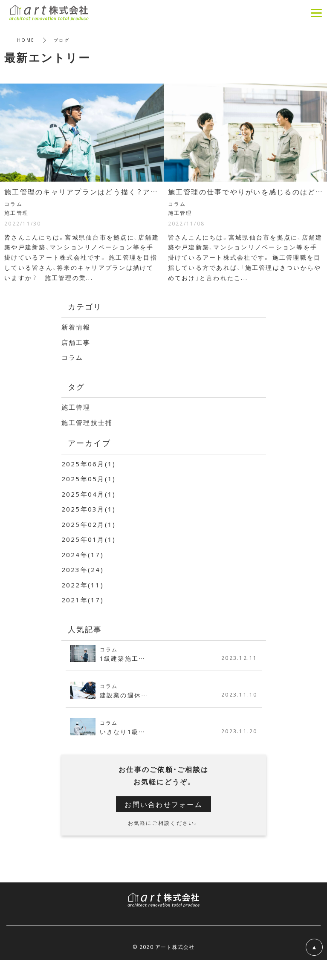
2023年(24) (82, 569)
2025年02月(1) (88, 524)
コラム (72, 357)
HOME (26, 40)
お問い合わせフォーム (163, 804)
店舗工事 (76, 342)
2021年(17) (82, 599)
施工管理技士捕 (87, 422)
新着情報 (76, 327)
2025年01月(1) (88, 539)
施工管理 (76, 407)
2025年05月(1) (88, 478)
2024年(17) (82, 554)
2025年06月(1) (88, 463)
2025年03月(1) (88, 509)
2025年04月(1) (88, 494)
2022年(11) (82, 585)
